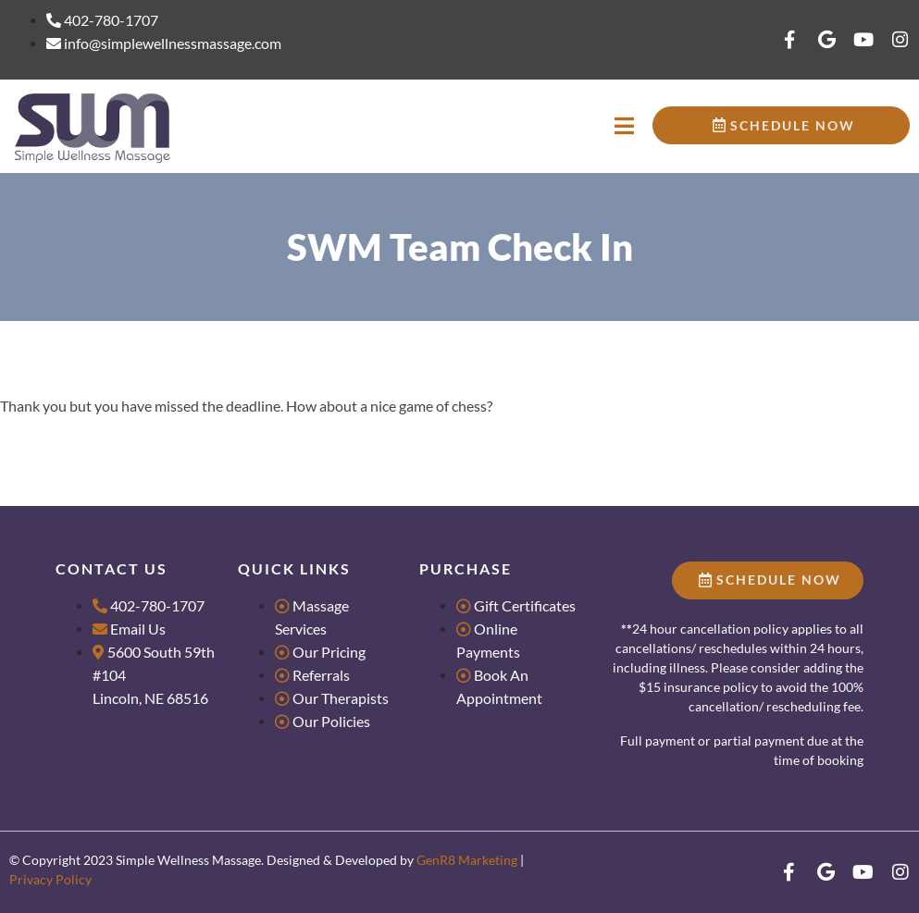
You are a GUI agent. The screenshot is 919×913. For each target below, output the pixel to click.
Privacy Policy (50, 879)
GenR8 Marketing (466, 860)
